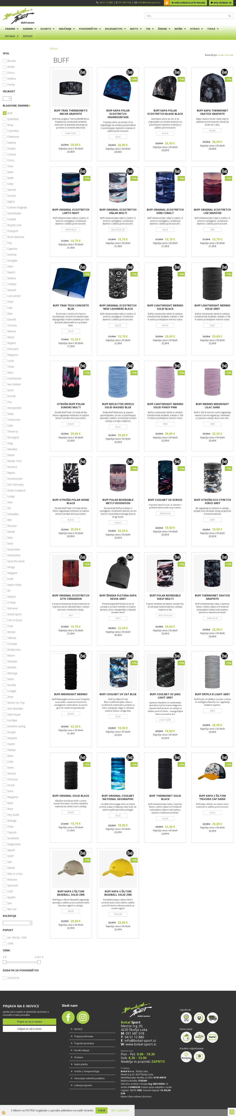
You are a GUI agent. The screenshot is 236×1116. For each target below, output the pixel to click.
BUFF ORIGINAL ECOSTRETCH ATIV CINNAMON (70, 597)
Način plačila (81, 1064)
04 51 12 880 (106, 2)
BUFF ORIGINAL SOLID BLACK (71, 795)
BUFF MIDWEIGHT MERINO (70, 694)
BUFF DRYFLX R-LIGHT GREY (212, 694)
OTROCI (194, 28)
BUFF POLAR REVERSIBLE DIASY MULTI (165, 597)
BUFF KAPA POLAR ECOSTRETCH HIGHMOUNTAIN (118, 114)
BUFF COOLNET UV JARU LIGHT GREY (165, 696)
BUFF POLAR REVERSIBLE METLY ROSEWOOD (118, 501)
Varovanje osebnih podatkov (89, 1078)
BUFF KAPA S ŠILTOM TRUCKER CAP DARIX (212, 797)
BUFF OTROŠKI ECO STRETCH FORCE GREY (212, 501)
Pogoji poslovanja (83, 1036)
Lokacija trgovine (83, 1085)
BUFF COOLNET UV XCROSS (165, 500)
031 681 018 (124, 2)
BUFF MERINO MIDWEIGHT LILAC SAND (212, 405)
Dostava (78, 1057)
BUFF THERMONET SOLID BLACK (165, 797)
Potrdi (101, 1110)
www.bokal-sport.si (141, 1044)
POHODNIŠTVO (88, 28)
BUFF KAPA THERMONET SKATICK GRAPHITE (212, 112)
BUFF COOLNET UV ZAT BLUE (118, 694)
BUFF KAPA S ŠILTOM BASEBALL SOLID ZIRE (71, 893)
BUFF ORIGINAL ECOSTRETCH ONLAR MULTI (118, 211)
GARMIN (28, 28)
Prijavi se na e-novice (29, 1021)
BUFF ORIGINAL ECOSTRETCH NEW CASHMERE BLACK (118, 307)
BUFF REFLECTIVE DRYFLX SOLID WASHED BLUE (118, 405)
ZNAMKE (10, 28)
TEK (148, 28)
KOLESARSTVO (113, 28)
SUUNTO (45, 28)
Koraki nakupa (81, 1050)
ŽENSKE (162, 28)
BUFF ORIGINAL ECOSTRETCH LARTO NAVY (70, 211)
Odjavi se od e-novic (29, 1029)
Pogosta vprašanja (84, 1043)
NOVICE (78, 1029)
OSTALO (10, 36)
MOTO (134, 28)
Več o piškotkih (120, 1110)
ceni (220, 55)
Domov (54, 48)
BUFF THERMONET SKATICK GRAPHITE (212, 597)
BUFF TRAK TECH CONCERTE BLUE (71, 307)
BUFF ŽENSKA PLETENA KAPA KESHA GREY (118, 597)
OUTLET (28, 36)
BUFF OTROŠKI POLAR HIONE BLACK (71, 501)
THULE (211, 28)
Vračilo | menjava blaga (86, 1071)
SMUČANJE (65, 28)
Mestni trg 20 (131, 1026)
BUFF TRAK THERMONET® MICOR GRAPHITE (71, 112)
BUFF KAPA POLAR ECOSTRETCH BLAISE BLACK (165, 112)
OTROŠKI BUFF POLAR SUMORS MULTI (71, 405)
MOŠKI (178, 28)
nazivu (229, 55)
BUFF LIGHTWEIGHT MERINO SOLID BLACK (165, 307)
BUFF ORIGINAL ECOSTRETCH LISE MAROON (212, 211)
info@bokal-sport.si (149, 2)
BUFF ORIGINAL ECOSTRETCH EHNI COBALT (165, 211)
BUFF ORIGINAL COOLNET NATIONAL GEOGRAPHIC (118, 797)
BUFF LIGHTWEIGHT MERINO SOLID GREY (212, 307)
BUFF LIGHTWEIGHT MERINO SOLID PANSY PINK (165, 405)
